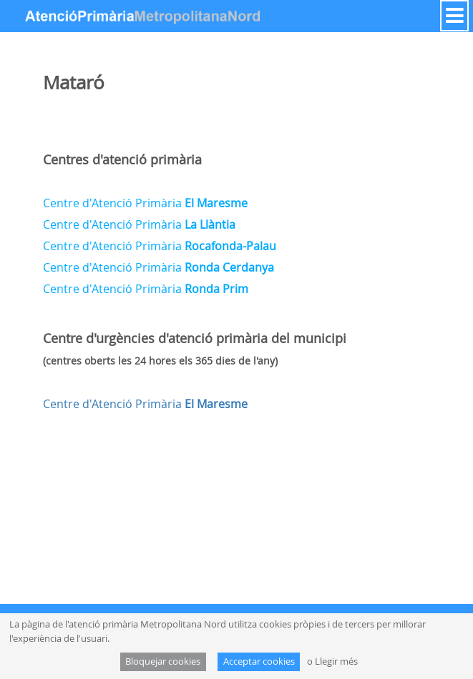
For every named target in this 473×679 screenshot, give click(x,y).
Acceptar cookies (259, 661)
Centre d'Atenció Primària (145, 203)
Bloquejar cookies (162, 661)
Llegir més (336, 661)
